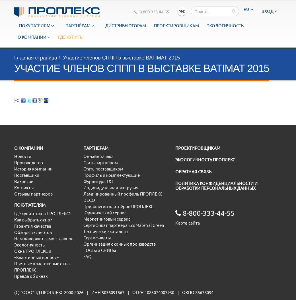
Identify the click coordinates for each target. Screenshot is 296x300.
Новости (22, 156)
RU (249, 9)
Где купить (70, 37)
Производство (28, 162)
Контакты (24, 187)
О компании (34, 37)
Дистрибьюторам (125, 25)
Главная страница (35, 58)
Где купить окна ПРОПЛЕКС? (42, 213)
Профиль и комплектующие (111, 175)
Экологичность (225, 25)
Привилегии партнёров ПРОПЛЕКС (118, 206)
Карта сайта (187, 222)
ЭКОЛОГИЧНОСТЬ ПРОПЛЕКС (205, 159)
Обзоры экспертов (33, 232)
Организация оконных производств (119, 244)
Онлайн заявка (98, 156)
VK (182, 11)
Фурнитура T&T (98, 181)
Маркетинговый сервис (106, 219)
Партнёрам (79, 25)
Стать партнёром (100, 162)
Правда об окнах (31, 276)
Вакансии (24, 181)
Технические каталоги (105, 231)
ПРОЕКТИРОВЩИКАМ (197, 148)
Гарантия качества (32, 226)
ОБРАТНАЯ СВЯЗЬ (193, 171)
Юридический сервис (104, 212)
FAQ (87, 256)
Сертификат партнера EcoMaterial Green (123, 225)
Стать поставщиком (103, 169)
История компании (33, 169)
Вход (269, 11)
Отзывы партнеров (33, 194)
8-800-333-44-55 (151, 11)
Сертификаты (97, 237)
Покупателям (36, 25)
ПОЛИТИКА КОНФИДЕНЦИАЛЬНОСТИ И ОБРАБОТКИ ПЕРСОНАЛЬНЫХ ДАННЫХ (216, 186)
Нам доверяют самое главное (43, 238)
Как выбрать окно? (33, 219)
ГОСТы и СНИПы (99, 250)
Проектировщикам (176, 25)
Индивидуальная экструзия (110, 187)
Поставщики (26, 175)
